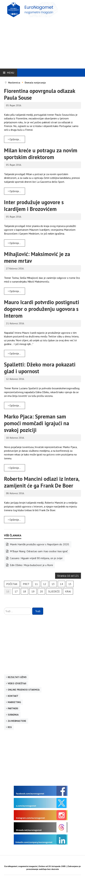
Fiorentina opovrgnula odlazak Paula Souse (39, 94)
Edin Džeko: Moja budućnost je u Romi (31, 565)
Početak (11, 584)
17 (16, 591)
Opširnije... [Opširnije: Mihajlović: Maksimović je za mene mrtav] (14, 291)
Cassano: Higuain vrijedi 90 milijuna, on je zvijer (36, 558)
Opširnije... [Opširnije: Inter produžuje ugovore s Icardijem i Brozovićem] (14, 243)
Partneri (13, 708)
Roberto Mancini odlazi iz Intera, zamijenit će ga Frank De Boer (41, 482)
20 (41, 591)
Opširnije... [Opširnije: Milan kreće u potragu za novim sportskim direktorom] (14, 191)
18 (24, 591)
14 (61, 584)
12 (44, 584)
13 (53, 584)
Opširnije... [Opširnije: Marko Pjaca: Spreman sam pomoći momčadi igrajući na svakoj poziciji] (14, 467)
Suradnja (13, 714)
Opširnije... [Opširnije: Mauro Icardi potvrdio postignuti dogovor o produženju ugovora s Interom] (14, 353)
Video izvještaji (17, 683)
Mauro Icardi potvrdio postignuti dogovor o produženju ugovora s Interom (41, 309)
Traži (37, 611)
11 (36, 584)
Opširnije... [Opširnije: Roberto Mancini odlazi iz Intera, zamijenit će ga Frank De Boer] (14, 519)
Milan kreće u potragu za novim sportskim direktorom (40, 154)
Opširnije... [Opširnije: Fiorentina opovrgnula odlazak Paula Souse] (14, 139)
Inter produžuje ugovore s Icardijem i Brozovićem (34, 205)
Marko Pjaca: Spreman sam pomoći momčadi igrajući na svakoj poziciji (36, 423)
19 (32, 591)
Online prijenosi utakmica (23, 689)
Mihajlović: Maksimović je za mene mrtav (37, 257)
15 (69, 584)
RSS (10, 727)
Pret (26, 584)
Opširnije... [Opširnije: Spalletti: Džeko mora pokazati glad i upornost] (14, 405)
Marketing (14, 702)
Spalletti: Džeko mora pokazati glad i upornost (39, 368)
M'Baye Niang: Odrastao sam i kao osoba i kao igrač (38, 551)
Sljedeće (54, 591)
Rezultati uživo (17, 677)
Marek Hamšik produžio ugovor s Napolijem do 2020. (39, 544)
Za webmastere (17, 720)
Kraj (68, 591)
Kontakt (13, 695)
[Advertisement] (44, 41)
